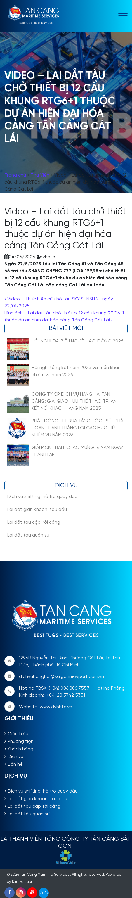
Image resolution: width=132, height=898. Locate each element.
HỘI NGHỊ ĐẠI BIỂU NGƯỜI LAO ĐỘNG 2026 (77, 341)
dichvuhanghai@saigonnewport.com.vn (61, 676)
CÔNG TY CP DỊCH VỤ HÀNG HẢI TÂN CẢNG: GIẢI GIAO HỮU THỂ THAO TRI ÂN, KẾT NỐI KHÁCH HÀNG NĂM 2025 (75, 401)
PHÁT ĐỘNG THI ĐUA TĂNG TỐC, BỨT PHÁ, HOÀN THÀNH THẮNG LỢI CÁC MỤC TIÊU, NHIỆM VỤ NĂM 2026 (78, 427)
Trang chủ (15, 175)
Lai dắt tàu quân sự (28, 535)
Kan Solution (22, 882)
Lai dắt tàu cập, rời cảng (33, 522)
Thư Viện (40, 175)
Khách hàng (20, 749)
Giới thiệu (18, 733)
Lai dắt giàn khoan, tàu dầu (37, 509)
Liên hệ (15, 764)
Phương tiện (21, 741)
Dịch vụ (15, 756)
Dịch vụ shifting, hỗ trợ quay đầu (42, 496)
